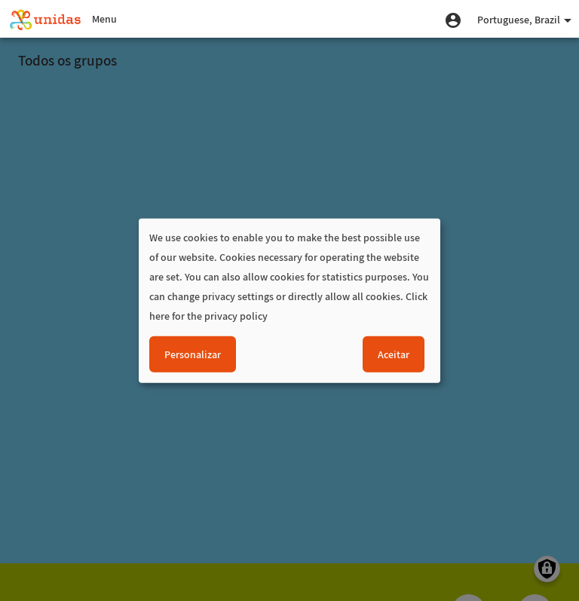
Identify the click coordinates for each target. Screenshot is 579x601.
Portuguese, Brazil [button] (524, 19)
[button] (453, 19)
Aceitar (393, 354)
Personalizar (192, 354)
